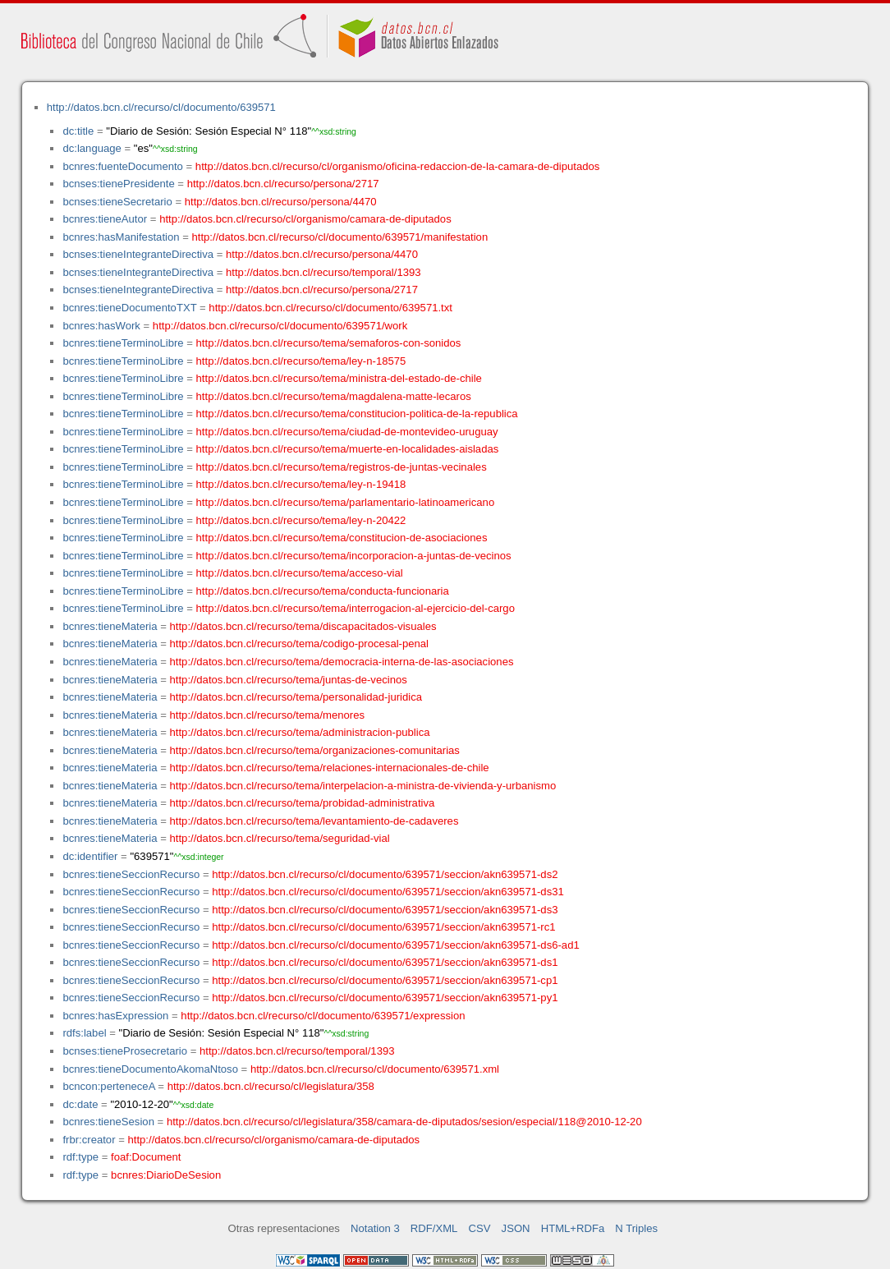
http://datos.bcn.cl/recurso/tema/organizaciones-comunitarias (315, 750)
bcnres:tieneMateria (109, 626)
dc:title (78, 131)
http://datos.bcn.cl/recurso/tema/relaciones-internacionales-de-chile (329, 767)
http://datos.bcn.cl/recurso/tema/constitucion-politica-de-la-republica (357, 413)
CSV (480, 1228)
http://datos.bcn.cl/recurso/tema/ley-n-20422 (301, 520)
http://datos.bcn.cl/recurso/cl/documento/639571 (161, 107)
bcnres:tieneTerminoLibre (122, 343)
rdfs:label (84, 1033)
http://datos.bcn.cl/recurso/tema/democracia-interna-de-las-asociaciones (342, 661)
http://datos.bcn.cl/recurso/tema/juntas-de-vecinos (288, 680)
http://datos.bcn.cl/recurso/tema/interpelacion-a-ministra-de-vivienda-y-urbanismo (363, 785)
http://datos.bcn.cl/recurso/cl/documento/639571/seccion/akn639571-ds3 (384, 909)
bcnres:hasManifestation (120, 237)
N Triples (636, 1228)
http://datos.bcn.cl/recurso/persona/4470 (281, 201)
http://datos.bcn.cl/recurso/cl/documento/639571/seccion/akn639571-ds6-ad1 (395, 945)
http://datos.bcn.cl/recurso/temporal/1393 (323, 272)
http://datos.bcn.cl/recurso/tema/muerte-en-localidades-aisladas (347, 449)
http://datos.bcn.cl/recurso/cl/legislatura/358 (270, 1086)
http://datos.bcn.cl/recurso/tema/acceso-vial (299, 573)
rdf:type (80, 1157)
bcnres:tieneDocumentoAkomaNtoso (150, 1069)
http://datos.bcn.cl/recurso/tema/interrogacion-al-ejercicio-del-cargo (355, 608)
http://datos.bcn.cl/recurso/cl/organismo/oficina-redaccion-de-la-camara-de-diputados (397, 166)
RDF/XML (434, 1228)
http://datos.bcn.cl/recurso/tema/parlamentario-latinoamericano (345, 502)
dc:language (91, 148)
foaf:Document (146, 1157)
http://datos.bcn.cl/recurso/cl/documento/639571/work (280, 326)
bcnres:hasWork (101, 326)
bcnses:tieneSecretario (117, 201)
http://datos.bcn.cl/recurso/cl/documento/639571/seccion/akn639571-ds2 (384, 874)
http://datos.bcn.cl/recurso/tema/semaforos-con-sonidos (328, 343)
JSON (516, 1228)
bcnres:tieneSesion (108, 1121)
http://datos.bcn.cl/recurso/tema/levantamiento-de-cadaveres (314, 821)
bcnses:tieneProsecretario (124, 1051)
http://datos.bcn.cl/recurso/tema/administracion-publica (300, 732)
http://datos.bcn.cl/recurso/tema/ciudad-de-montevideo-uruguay (347, 431)
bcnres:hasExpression (115, 1015)
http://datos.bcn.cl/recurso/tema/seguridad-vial (280, 838)
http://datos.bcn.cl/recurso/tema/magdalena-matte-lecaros (333, 396)
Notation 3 (375, 1228)
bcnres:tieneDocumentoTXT (129, 307)
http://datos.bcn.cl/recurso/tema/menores (267, 715)
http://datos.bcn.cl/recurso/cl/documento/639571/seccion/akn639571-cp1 (384, 980)
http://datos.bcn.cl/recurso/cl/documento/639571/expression (323, 1015)
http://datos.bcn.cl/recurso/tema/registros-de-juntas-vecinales (341, 467)
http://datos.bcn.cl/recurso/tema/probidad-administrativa (302, 803)
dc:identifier (89, 856)
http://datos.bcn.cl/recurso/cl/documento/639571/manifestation (339, 237)
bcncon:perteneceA (108, 1086)
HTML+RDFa (573, 1228)
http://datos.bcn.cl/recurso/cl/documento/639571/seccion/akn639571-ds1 (384, 962)
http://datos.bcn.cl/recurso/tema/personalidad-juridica (296, 697)
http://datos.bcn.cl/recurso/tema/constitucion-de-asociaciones (342, 537)
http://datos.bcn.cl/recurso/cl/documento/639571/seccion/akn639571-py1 (384, 997)
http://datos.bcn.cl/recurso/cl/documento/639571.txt (330, 307)
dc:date (80, 1104)
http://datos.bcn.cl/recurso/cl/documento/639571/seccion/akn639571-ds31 (388, 891)
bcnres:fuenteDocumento (122, 166)
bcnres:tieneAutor (104, 219)
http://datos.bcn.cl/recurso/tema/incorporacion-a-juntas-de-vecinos (354, 555)
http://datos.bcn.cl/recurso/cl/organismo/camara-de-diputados (305, 219)
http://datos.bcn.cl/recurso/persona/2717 (283, 183)
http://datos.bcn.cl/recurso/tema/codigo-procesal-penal (299, 643)
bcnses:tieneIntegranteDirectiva (137, 254)
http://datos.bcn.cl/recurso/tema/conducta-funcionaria (322, 591)
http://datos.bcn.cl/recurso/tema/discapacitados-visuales (303, 626)
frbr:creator (88, 1139)
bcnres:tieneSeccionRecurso (131, 874)
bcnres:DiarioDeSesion (166, 1175)
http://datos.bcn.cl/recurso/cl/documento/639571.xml (374, 1069)
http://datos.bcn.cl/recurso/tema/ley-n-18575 (301, 361)
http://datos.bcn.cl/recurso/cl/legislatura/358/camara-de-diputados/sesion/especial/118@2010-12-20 (404, 1121)
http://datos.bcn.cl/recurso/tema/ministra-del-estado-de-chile (339, 378)
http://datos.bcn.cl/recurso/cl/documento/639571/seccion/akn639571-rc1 (383, 927)
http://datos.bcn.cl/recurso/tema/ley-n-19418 (301, 484)
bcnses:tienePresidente (118, 183)
